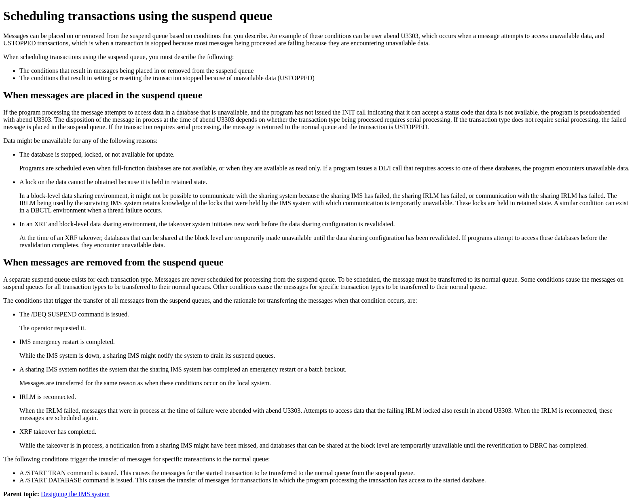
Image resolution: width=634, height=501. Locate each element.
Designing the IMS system (75, 493)
